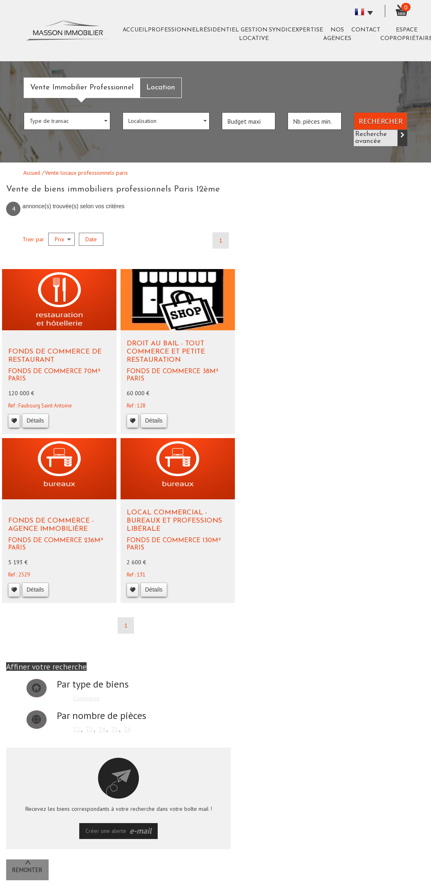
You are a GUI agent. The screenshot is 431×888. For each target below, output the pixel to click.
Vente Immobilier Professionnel (82, 87)
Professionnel (173, 30)
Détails (35, 420)
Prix (63, 239)
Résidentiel (219, 30)
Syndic (280, 30)
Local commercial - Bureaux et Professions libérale (174, 521)
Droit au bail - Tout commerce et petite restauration (166, 352)
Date (91, 239)
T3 (89, 729)
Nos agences (337, 34)
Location (160, 87)
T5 (114, 729)
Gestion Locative (254, 34)
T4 (101, 729)
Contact (365, 30)
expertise (307, 30)
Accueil (135, 30)
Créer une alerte (118, 831)
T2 (76, 729)
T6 (127, 729)
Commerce (86, 698)
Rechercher (381, 121)
